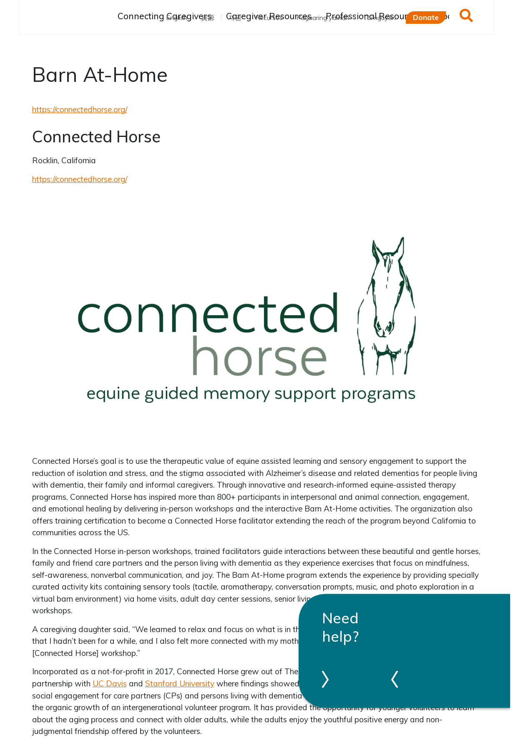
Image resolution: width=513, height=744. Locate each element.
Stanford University (179, 683)
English (176, 17)
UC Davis (110, 683)
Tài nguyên (379, 17)
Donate (426, 17)
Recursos (269, 17)
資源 (207, 17)
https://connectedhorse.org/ (79, 109)
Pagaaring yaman (323, 17)
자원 (234, 17)
